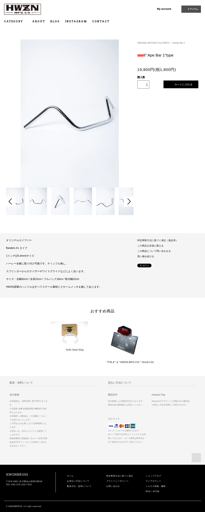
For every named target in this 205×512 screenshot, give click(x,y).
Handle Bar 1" (179, 43)
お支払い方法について (78, 481)
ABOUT (38, 21)
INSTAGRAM (76, 21)
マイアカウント (153, 481)
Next (128, 201)
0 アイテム (191, 8)
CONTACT (101, 21)
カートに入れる (180, 84)
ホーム (70, 476)
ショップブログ (153, 476)
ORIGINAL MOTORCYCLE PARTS (153, 43)
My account (164, 8)
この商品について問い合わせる (154, 251)
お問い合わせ (113, 486)
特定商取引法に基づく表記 (119, 476)
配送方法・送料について (79, 486)
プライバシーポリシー (117, 481)
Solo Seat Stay (75, 349)
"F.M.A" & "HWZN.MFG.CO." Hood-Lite (130, 362)
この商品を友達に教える (150, 245)
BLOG (55, 21)
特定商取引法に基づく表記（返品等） (157, 240)
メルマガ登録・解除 (156, 486)
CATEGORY (15, 21)
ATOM (156, 491)
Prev (11, 201)
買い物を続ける (145, 256)
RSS (148, 491)
